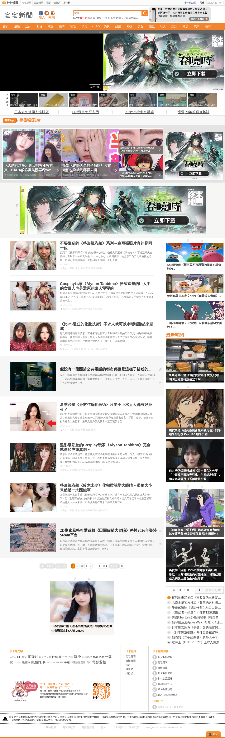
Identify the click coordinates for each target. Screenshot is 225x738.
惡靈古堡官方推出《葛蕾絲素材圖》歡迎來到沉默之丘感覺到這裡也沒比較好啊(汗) (198, 602)
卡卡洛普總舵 (164, 657)
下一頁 (101, 566)
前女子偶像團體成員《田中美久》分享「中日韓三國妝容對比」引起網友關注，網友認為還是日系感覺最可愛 (195, 475)
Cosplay (133, 17)
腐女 (24, 657)
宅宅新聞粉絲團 (41, 13)
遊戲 (152, 26)
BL (94, 17)
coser (89, 308)
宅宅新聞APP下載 (52, 13)
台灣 (104, 17)
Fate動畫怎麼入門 (85, 112)
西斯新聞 (38, 2)
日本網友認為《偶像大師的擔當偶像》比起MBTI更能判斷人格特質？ (198, 627)
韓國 (72, 429)
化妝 (77, 268)
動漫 (99, 17)
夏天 (93, 429)
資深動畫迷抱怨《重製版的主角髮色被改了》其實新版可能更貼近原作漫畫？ (198, 597)
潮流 (185, 26)
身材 (82, 429)
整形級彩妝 (97, 268)
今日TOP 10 (180, 590)
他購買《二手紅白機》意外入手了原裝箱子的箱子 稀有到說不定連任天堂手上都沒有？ (198, 637)
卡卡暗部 (118, 727)
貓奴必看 (98, 657)
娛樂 (118, 26)
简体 (202, 2)
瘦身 (88, 429)
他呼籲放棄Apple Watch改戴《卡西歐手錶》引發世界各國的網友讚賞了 (198, 622)
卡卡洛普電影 (164, 673)
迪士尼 (83, 17)
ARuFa (59, 662)
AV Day (51, 662)
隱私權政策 (69, 727)
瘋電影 (32, 657)
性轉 (55, 657)
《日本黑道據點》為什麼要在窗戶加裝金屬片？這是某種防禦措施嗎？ (198, 632)
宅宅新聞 (26, 2)
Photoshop (89, 349)
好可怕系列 (45, 657)
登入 (215, 734)
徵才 (103, 727)
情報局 (57, 2)
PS (71, 349)
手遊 (67, 662)
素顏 (72, 268)
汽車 (197, 26)
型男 (84, 26)
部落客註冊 (88, 727)
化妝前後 (102, 510)
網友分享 (123, 17)
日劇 (88, 662)
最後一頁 (121, 566)
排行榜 (66, 2)
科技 (129, 26)
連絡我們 (134, 727)
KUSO (96, 26)
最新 (17, 26)
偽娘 (82, 268)
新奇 (62, 26)
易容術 (82, 308)
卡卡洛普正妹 (164, 678)
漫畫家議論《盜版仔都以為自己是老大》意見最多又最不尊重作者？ (198, 607)
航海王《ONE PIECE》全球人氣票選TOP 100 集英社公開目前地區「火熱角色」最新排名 (198, 642)
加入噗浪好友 (46, 13)
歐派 (90, 17)
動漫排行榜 (38, 662)
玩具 (163, 26)
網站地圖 (51, 727)
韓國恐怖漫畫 (77, 662)
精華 (208, 26)
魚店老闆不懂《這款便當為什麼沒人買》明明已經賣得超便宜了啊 (195, 377)
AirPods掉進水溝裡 (139, 112)
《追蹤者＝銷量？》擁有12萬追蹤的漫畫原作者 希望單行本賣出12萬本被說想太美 (198, 612)
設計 (174, 26)
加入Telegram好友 (167, 694)
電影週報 (99, 662)
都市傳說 (87, 657)
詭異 (107, 26)
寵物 (73, 26)
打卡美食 (113, 17)
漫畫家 (26, 662)
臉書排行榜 (208, 589)
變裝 (100, 308)
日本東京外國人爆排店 (31, 112)
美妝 (88, 268)
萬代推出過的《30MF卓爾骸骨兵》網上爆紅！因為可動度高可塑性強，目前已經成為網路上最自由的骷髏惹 (195, 574)
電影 (48, 2)
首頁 (6, 26)
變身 (76, 349)
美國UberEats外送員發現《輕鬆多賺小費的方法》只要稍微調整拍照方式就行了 (198, 617)
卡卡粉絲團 (190, 2)
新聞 (159, 706)
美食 (140, 26)
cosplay (17, 662)
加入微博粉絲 (164, 689)
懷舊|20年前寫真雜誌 (193, 112)
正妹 (28, 26)
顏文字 (12, 657)
